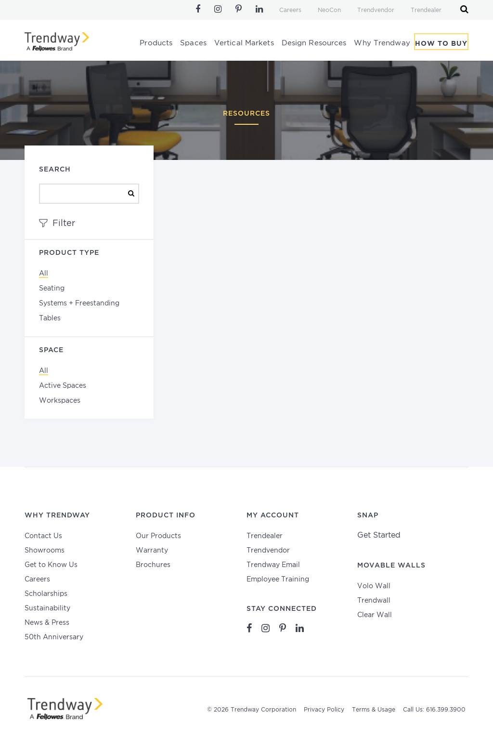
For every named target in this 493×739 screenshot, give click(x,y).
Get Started (379, 535)
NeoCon (329, 10)
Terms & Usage (373, 710)
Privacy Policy (324, 710)
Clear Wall (374, 615)
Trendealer (426, 10)
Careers (290, 10)
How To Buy (441, 45)
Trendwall (373, 601)
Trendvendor (375, 10)
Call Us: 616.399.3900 (434, 710)
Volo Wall (373, 586)
